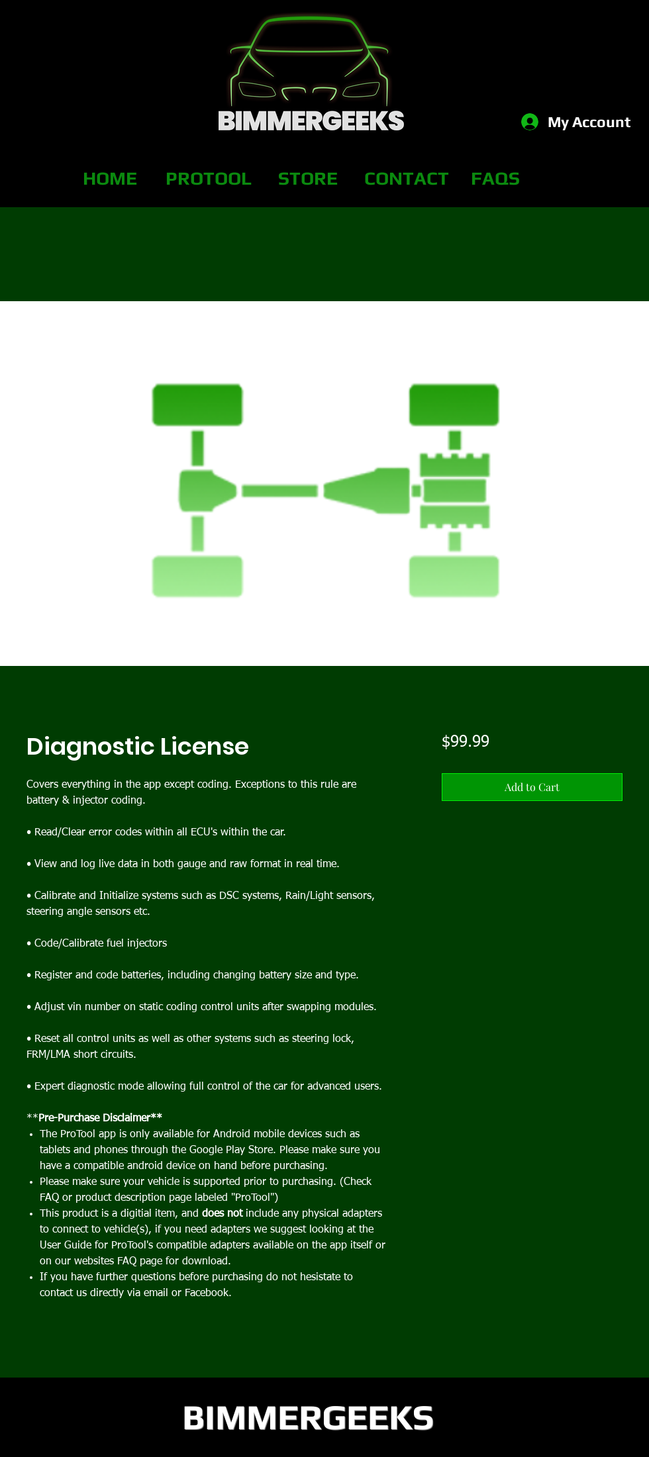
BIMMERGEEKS (308, 1416)
